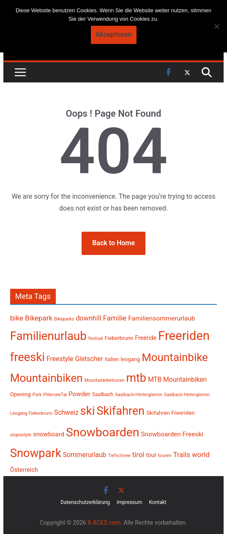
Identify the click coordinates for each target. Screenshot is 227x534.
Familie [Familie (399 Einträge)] (115, 318)
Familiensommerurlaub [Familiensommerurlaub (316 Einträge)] (161, 318)
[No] (216, 26)
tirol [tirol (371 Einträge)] (138, 454)
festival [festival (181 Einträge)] (95, 338)
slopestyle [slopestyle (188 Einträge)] (21, 435)
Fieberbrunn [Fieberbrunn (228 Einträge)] (119, 338)
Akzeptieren (114, 34)
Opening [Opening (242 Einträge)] (20, 394)
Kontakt (157, 502)
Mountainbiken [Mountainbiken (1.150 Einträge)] (46, 378)
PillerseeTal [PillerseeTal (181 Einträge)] (55, 394)
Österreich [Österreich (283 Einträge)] (24, 470)
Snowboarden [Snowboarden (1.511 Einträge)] (102, 432)
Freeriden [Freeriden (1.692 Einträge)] (184, 336)
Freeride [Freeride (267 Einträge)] (145, 337)
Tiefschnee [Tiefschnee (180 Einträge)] (119, 455)
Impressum (129, 502)
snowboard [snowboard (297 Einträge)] (48, 434)
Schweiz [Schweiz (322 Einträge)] (66, 412)
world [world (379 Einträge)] (201, 454)
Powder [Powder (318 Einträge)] (79, 394)
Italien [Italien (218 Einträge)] (112, 359)
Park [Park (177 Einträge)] (37, 394)
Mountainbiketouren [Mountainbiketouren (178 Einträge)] (105, 380)
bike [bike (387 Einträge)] (16, 318)
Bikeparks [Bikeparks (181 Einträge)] (64, 319)
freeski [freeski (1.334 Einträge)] (27, 357)
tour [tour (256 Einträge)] (151, 455)
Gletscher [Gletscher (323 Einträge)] (89, 359)
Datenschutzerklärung (85, 502)
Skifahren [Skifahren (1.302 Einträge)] (121, 411)
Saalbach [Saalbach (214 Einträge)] (102, 394)
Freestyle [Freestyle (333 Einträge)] (60, 359)
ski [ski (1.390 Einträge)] (87, 411)
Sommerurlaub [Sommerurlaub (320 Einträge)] (85, 455)
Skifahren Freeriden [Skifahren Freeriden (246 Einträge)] (170, 413)
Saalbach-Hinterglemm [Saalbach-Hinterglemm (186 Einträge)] (138, 394)
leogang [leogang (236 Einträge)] (130, 359)
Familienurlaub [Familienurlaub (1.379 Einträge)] (48, 336)
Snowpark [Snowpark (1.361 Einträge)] (35, 453)
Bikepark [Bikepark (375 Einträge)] (38, 318)
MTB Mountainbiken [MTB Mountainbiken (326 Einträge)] (177, 379)
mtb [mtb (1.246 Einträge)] (136, 378)
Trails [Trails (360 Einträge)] (181, 455)
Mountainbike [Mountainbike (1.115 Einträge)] (175, 357)
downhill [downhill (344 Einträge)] (88, 318)
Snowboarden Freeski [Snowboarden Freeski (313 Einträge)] (172, 434)
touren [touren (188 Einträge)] (165, 455)
